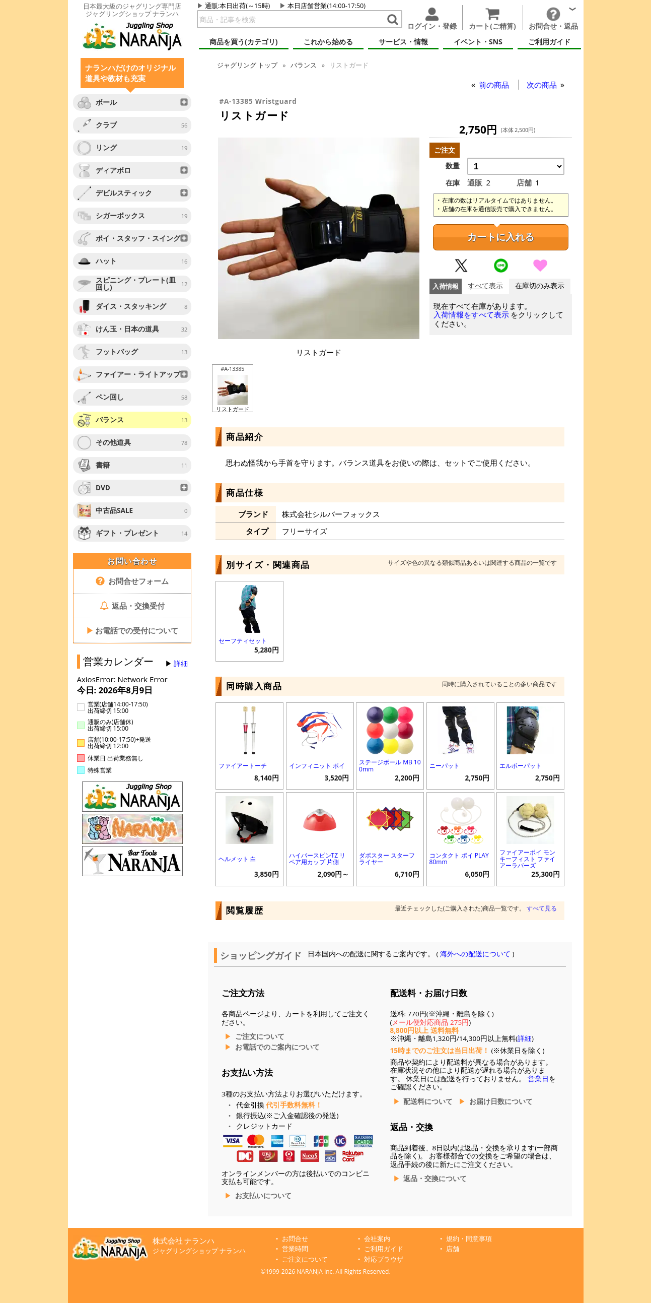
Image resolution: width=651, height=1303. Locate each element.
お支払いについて (263, 1195)
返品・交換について (435, 1178)
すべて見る (542, 908)
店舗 (452, 1249)
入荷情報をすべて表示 (471, 314)
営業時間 (295, 1249)
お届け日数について (501, 1101)
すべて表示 (485, 286)
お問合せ (295, 1238)
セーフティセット (243, 640)
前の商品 (495, 85)
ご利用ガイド (383, 1249)
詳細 (181, 663)
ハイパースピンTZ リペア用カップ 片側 (317, 858)
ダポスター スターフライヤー (387, 858)
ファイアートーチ (243, 765)
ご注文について (259, 1036)
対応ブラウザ (383, 1259)
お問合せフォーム (132, 581)
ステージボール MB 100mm (390, 765)
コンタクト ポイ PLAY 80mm (459, 858)
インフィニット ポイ (317, 765)
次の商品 (543, 85)
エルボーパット (520, 765)
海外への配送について (476, 953)
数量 (453, 165)
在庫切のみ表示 (539, 286)
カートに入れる (500, 237)
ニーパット (444, 765)
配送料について (428, 1101)
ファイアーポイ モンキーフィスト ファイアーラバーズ (527, 859)
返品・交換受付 (132, 606)
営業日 (538, 1078)
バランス (304, 65)
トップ (247, 65)
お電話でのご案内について (277, 1047)
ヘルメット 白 (237, 859)
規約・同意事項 (469, 1238)
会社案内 (377, 1238)
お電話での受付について (132, 630)
